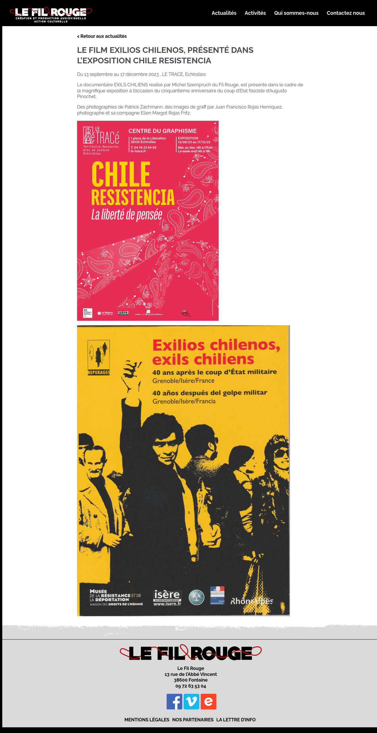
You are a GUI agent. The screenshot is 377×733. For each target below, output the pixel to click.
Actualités (224, 13)
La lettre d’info (236, 719)
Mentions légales (147, 719)
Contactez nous (346, 13)
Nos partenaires (193, 719)
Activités (255, 13)
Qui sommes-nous (296, 13)
